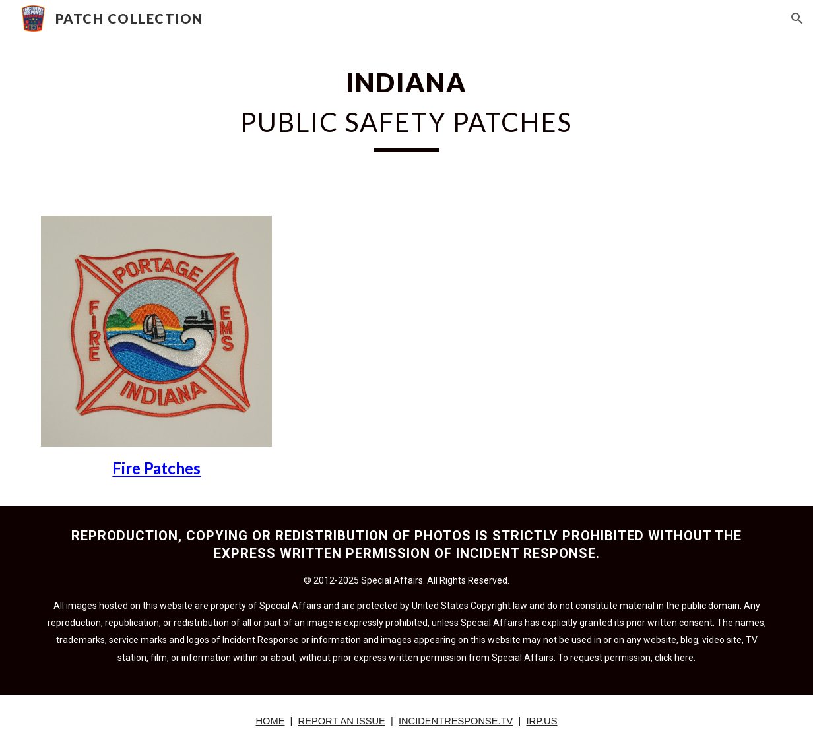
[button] (797, 18)
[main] (406, 106)
